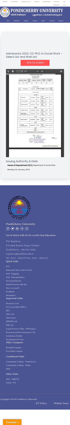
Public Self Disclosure (19, 1)
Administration (16, 20)
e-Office (48, 4)
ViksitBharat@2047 (56, 4)
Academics (26, 20)
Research (43, 20)
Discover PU (61, 20)
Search (64, 4)
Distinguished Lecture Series (31, 1)
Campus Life (51, 20)
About (8, 20)
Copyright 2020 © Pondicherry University (18, 399)
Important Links (9, 1)
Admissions (35, 20)
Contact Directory (62, 1)
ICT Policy (41, 403)
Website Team (61, 403)
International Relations (52, 1)
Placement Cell (41, 1)
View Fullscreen (35, 62)
